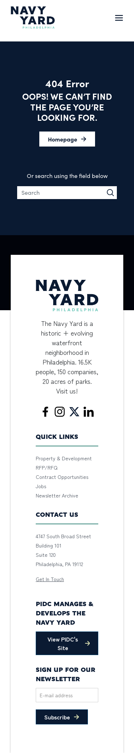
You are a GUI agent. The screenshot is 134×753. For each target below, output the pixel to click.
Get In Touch (50, 579)
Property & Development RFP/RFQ (64, 463)
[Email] (67, 695)
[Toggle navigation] (119, 17)
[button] (67, 139)
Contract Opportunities (62, 476)
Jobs (41, 486)
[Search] (67, 192)
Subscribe (57, 717)
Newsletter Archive (57, 495)
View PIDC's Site (63, 643)
